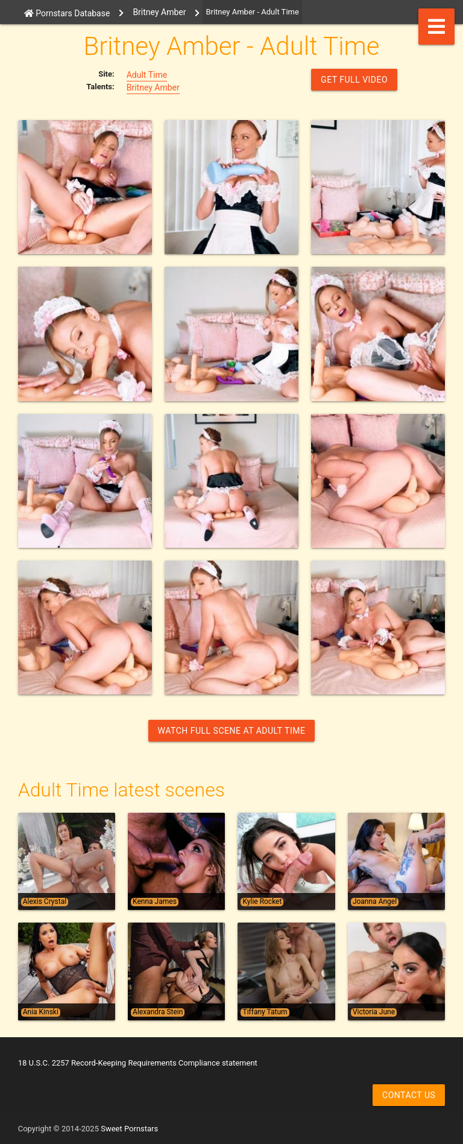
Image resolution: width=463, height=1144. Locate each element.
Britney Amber (153, 87)
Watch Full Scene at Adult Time (232, 731)
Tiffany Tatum (264, 1012)
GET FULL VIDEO (354, 79)
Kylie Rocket (262, 902)
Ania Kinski (40, 1012)
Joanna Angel (375, 902)
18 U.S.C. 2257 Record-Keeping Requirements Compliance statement (137, 1062)
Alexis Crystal (44, 902)
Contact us (408, 1095)
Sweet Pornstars (129, 1128)
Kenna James (155, 902)
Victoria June (374, 1012)
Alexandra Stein (158, 1012)
